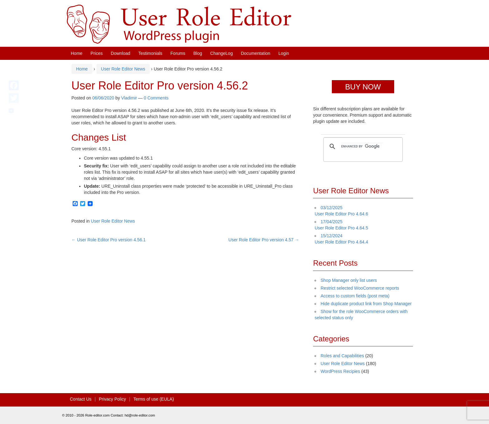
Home (76, 53)
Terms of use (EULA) (153, 399)
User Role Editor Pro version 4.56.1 (108, 239)
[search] (362, 146)
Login (283, 53)
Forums (178, 53)
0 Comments (156, 97)
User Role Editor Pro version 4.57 (264, 239)
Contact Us (80, 399)
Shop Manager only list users (349, 280)
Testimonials (150, 53)
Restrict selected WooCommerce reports (360, 288)
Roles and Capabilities (342, 355)
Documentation (255, 53)
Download (120, 53)
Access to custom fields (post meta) (355, 295)
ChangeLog (221, 53)
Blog (197, 53)
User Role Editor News (123, 68)
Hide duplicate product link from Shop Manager (366, 303)
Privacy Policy (112, 399)
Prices (96, 53)
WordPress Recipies (340, 371)
